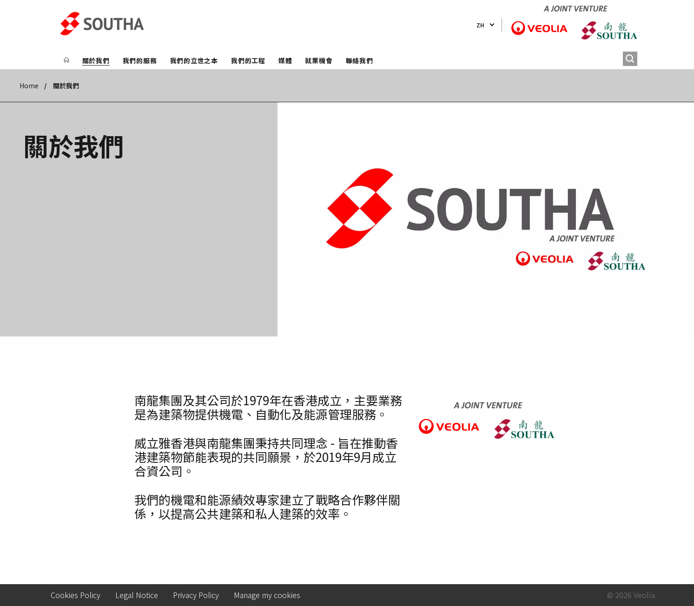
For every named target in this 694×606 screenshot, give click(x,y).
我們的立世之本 (194, 60)
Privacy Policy (196, 595)
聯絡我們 (359, 60)
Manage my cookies (267, 595)
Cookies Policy (75, 595)
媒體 (285, 60)
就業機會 (318, 60)
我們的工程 (248, 60)
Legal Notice (136, 595)
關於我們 (96, 60)
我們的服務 (140, 60)
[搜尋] (630, 59)
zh (480, 25)
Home (29, 85)
